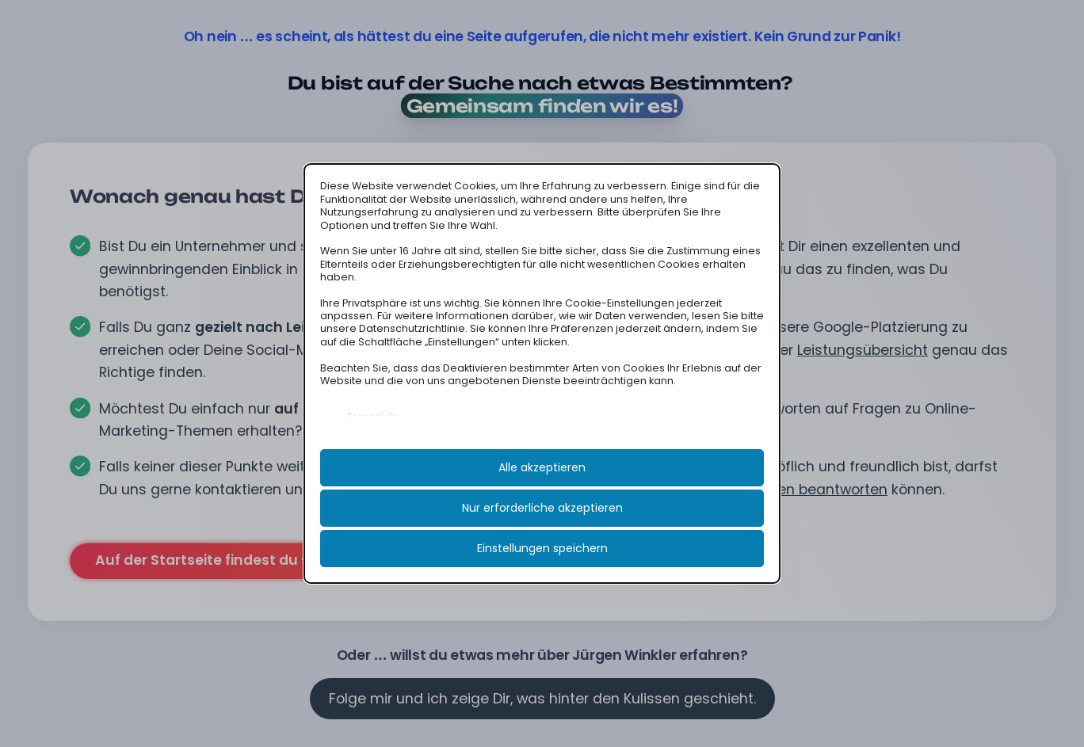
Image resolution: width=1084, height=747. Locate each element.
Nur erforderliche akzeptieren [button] (542, 508)
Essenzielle (373, 417)
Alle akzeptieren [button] (542, 467)
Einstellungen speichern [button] (542, 548)
